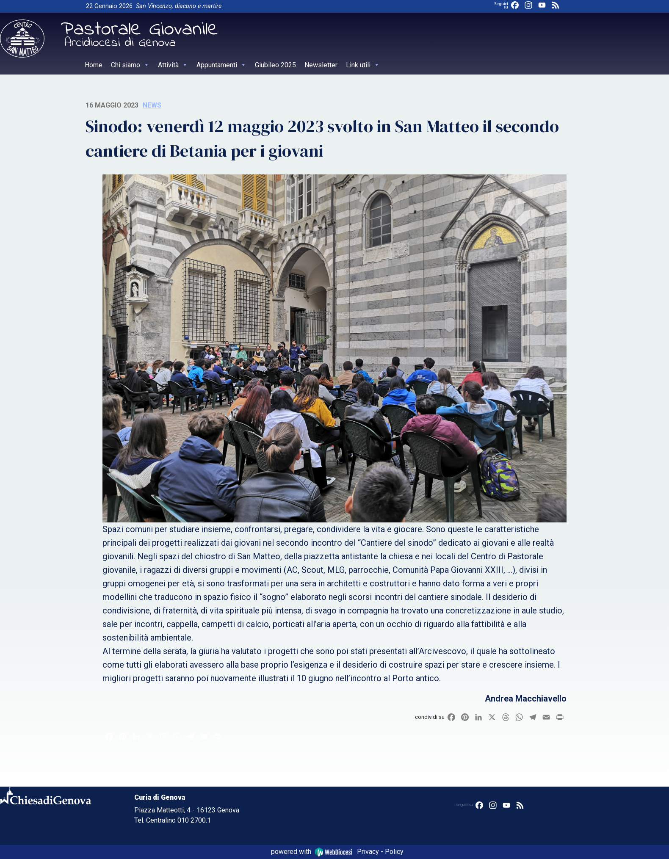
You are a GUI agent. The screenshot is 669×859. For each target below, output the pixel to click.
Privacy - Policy (380, 852)
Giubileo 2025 (275, 65)
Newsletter (320, 65)
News (152, 105)
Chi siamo (130, 65)
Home (93, 65)
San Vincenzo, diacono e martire (178, 6)
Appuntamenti (221, 65)
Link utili (363, 65)
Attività (173, 65)
